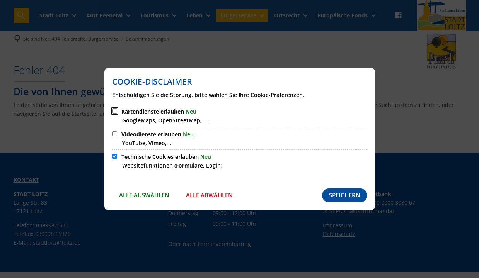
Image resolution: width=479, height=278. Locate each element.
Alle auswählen (144, 195)
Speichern (344, 195)
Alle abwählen (209, 195)
